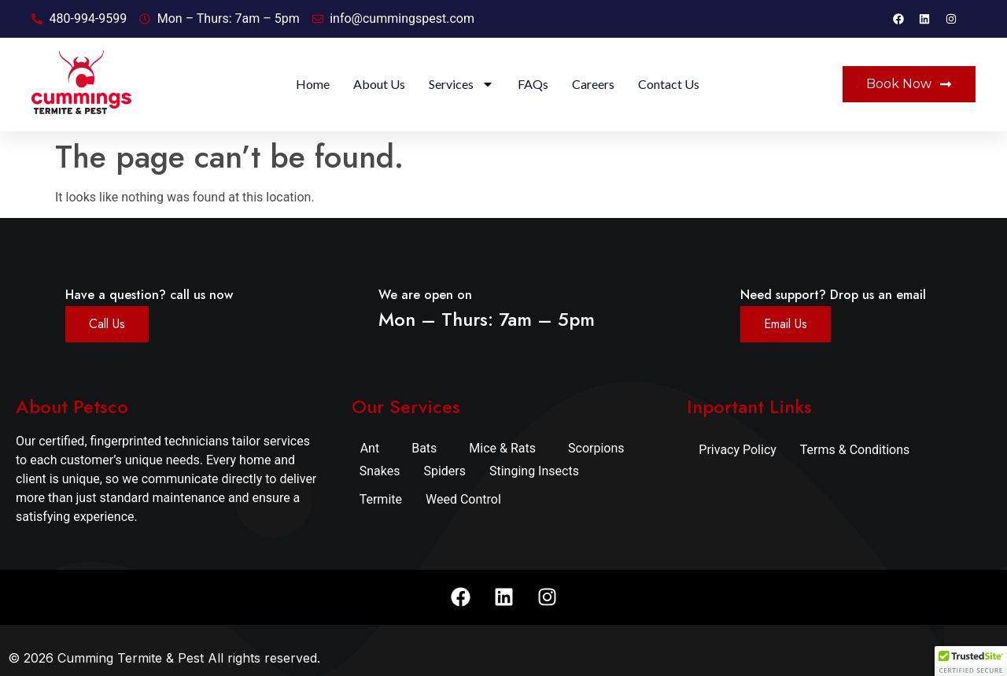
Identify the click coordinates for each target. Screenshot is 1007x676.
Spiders (444, 471)
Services (461, 84)
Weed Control (463, 499)
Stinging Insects (534, 471)
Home (313, 83)
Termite (381, 499)
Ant (370, 448)
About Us (379, 83)
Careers (593, 83)
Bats (424, 448)
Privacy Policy (737, 449)
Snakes (380, 471)
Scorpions (596, 448)
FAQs (533, 83)
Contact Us (668, 83)
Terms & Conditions (855, 449)
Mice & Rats (502, 448)
